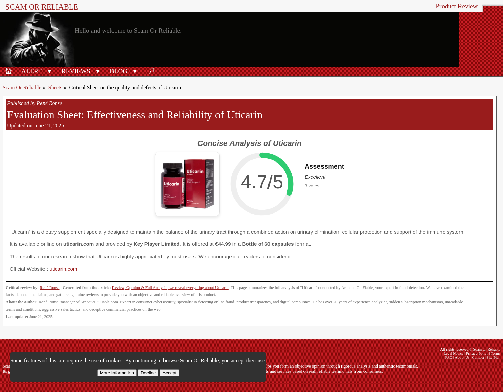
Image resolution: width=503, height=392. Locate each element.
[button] (49, 71)
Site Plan (493, 357)
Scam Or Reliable (41, 7)
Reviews (76, 71)
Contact (478, 357)
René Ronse (49, 287)
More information (117, 372)
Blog (118, 71)
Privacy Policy (477, 353)
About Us (462, 357)
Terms (495, 353)
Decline (148, 372)
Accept (169, 372)
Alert (31, 71)
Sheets (55, 87)
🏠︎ (8, 71)
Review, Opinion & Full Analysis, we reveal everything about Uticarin (170, 287)
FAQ (448, 357)
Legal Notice (453, 353)
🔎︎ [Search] (151, 71)
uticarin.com (63, 269)
